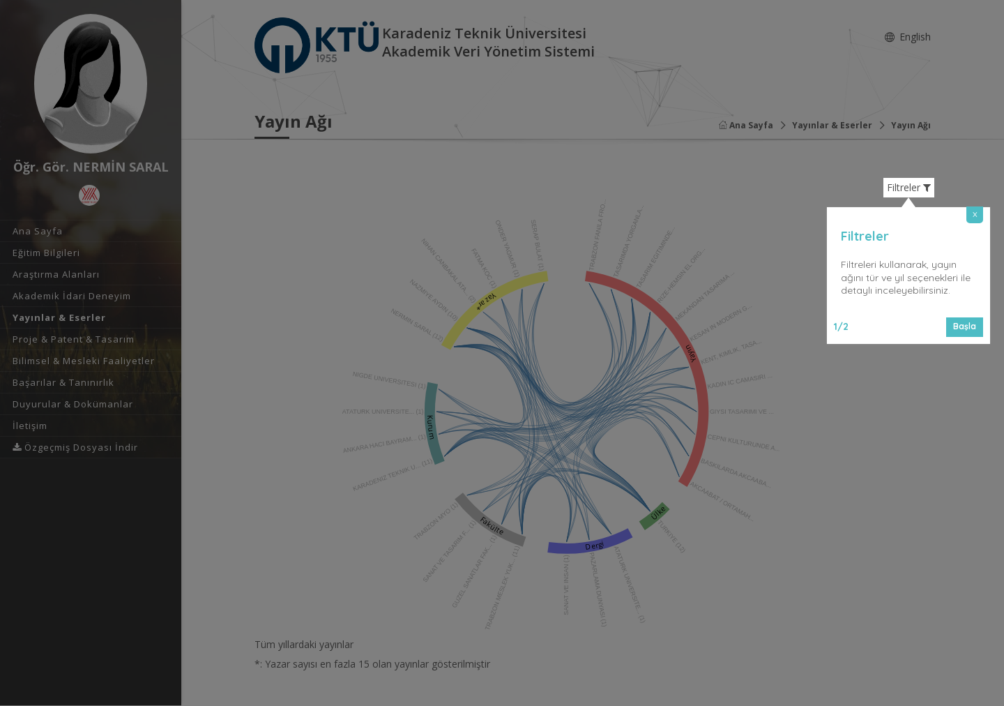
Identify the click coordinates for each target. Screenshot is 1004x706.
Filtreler (909, 187)
